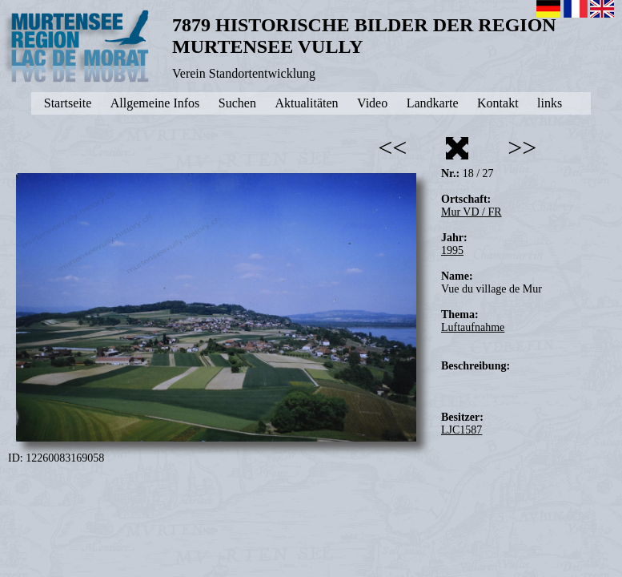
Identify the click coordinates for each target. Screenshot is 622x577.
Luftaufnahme (472, 327)
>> (522, 147)
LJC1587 (461, 430)
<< (392, 147)
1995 (452, 250)
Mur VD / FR (471, 212)
